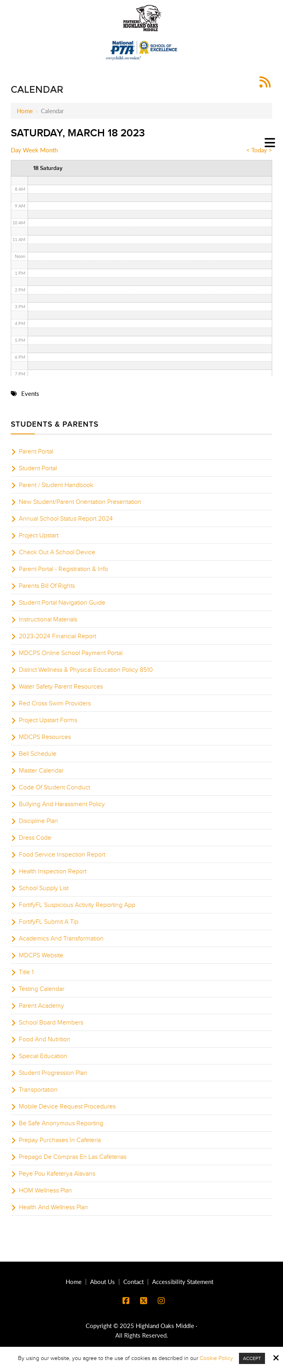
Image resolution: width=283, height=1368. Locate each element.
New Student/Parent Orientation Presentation (80, 501)
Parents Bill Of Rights (47, 585)
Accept (252, 1358)
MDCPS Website (41, 955)
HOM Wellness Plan (45, 1190)
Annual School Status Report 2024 (66, 518)
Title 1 (26, 972)
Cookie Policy (216, 1358)
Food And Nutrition (44, 1039)
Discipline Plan (38, 821)
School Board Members (51, 1022)
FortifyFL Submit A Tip (48, 921)
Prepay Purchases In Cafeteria (60, 1140)
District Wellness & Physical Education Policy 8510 (86, 669)
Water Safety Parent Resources (61, 686)
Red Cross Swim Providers (55, 703)
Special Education (43, 1056)
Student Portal (38, 468)
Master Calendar (41, 770)
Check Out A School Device (57, 552)
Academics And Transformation (61, 938)
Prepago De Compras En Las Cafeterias (72, 1156)
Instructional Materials (48, 619)
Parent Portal (36, 451)
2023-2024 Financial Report (57, 636)
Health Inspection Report (52, 871)
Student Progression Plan (53, 1072)
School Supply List (43, 888)
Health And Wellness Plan (53, 1207)
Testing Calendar (41, 989)
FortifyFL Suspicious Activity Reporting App (77, 905)
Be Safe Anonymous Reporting (61, 1123)
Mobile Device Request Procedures (67, 1106)
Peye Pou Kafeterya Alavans (57, 1173)
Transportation (38, 1089)
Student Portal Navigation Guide (62, 602)
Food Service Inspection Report (62, 854)
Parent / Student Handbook (56, 485)
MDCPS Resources (45, 737)
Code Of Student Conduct (54, 787)
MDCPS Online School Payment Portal (70, 653)
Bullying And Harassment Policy (62, 804)
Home (25, 110)
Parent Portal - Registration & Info (63, 569)
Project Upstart (38, 535)
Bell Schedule (37, 753)
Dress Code (35, 837)
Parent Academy (41, 1005)
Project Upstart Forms (48, 720)
